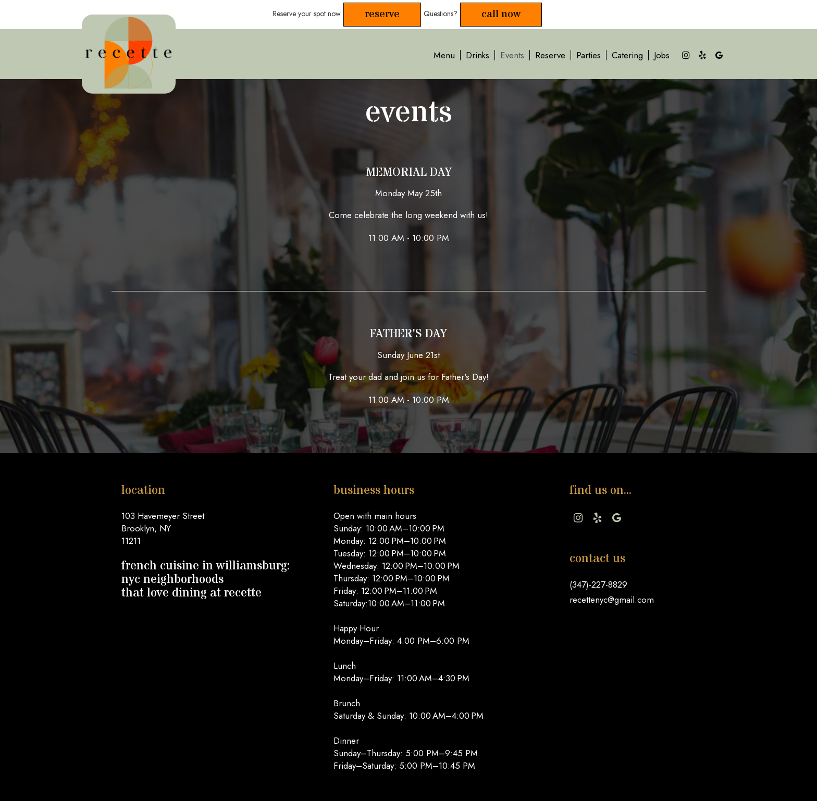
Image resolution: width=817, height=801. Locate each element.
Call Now (501, 14)
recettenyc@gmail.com (612, 599)
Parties (588, 55)
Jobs (662, 55)
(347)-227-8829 (598, 584)
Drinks (477, 55)
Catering (627, 55)
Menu (444, 55)
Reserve (382, 14)
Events (512, 55)
